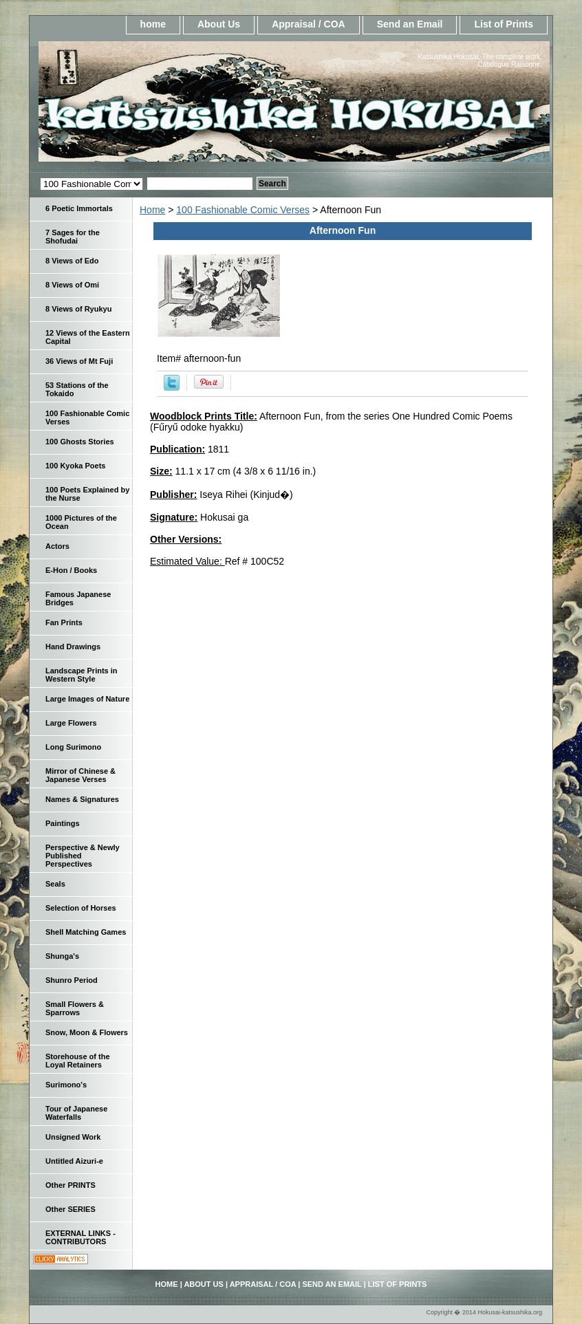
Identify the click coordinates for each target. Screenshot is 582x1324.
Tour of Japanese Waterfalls (76, 1113)
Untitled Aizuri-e (74, 1161)
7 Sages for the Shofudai (72, 236)
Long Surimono (73, 747)
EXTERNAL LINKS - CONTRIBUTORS (80, 1237)
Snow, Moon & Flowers (86, 1032)
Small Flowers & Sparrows (74, 1008)
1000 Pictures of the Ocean (81, 522)
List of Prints (503, 24)
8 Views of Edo (71, 261)
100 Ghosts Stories (79, 441)
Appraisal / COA (308, 24)
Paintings (62, 823)
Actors (57, 546)
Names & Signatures (82, 799)
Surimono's (66, 1085)
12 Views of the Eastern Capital (87, 337)
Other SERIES (70, 1209)
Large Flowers (71, 723)
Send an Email (410, 24)
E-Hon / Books (71, 570)
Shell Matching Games (85, 932)
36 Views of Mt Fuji (79, 361)
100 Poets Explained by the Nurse (87, 494)
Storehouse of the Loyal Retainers (77, 1060)
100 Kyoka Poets (75, 466)
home (153, 24)
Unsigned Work (72, 1137)
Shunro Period (71, 980)
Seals (55, 884)
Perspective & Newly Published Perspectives (82, 855)
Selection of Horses (80, 908)
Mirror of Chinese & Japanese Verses (80, 775)
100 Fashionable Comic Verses (243, 209)
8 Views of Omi (72, 285)
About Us (218, 24)
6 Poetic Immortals (79, 208)
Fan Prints (64, 622)
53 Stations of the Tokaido (77, 389)
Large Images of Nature (87, 699)
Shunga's (62, 956)
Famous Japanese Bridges (78, 598)
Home (152, 209)
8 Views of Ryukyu (78, 309)
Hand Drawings (72, 646)
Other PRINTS (70, 1185)
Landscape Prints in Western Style (81, 674)
